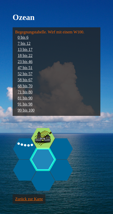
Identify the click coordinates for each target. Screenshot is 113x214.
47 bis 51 (25, 68)
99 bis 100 (26, 110)
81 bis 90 (25, 98)
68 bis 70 (25, 86)
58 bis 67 (25, 80)
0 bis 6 (23, 37)
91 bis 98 (25, 104)
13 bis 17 (25, 49)
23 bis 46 (25, 61)
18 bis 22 (25, 55)
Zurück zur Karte (29, 199)
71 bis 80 (25, 92)
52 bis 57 (25, 74)
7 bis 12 (24, 43)
